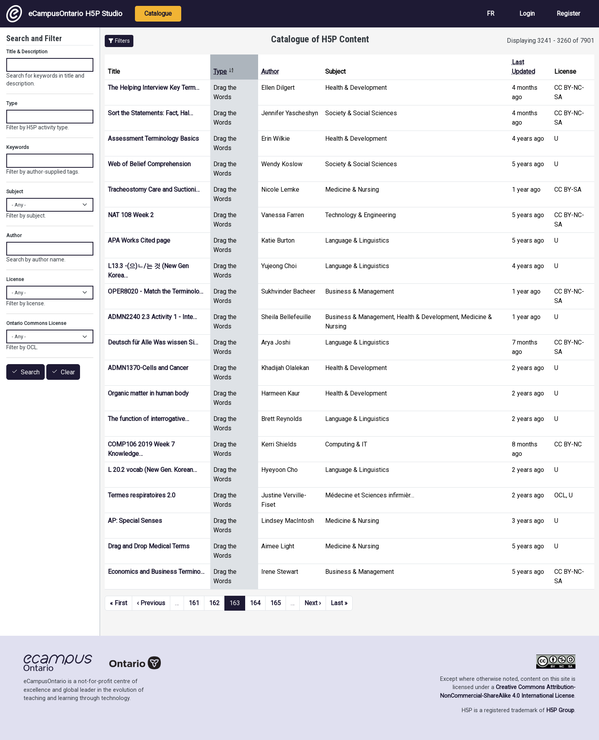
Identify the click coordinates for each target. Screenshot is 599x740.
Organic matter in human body (148, 393)
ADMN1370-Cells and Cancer (148, 368)
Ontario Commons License (36, 323)
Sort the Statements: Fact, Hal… (150, 113)
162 (214, 603)
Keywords (17, 147)
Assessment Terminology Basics (153, 138)
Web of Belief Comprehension (149, 164)
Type (223, 71)
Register (568, 13)
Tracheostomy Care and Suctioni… (154, 189)
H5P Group (560, 710)
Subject (14, 191)
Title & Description (26, 51)
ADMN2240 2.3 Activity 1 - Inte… (152, 317)
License (15, 279)
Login (527, 13)
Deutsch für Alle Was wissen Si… (153, 342)
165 (275, 603)
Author (270, 71)
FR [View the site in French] (490, 13)
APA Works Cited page (139, 240)
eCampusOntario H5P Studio (64, 13)
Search (30, 372)
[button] (119, 41)
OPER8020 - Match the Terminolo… (155, 291)
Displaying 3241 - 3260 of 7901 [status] (550, 40)
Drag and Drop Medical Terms (148, 546)
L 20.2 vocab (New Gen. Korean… (152, 469)
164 (255, 603)
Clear (68, 372)
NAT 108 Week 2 (131, 215)
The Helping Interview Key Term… (153, 87)
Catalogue (158, 13)
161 (194, 603)
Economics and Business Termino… (156, 571)
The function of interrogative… (148, 419)
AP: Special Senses (135, 520)
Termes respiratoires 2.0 (141, 495)
